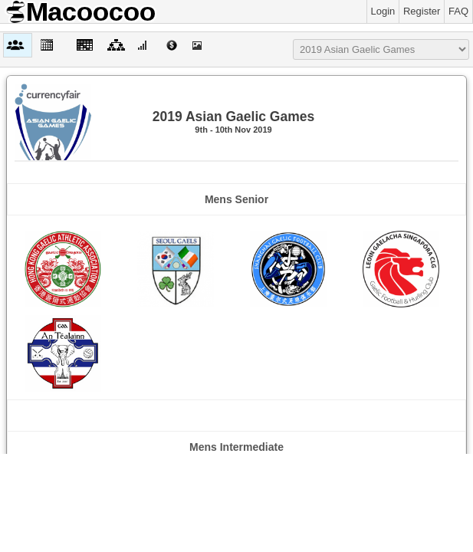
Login (383, 11)
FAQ (458, 11)
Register (421, 11)
